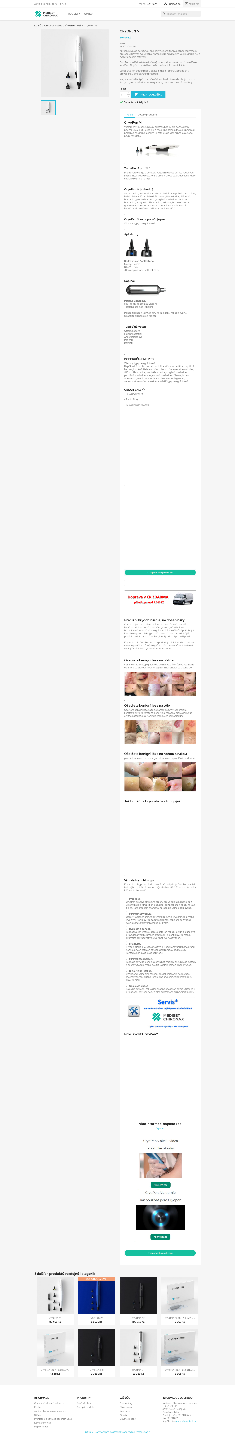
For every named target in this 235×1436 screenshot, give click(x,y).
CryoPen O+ (97, 1317)
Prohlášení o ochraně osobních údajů (53, 1418)
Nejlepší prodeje (85, 1407)
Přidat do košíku (148, 95)
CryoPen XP (138, 1317)
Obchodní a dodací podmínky (49, 1403)
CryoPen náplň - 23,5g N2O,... (180, 1369)
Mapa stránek (41, 1426)
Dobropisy (125, 1411)
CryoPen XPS (97, 1369)
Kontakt (89, 13)
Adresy (123, 1414)
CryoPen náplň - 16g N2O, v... (180, 1317)
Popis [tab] (129, 114)
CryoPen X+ (55, 1317)
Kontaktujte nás (42, 1422)
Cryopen (160, 1128)
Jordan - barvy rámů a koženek (49, 1411)
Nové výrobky (84, 1403)
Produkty (73, 13)
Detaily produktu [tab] (147, 114)
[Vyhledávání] (181, 14)
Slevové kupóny (128, 1418)
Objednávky (126, 1407)
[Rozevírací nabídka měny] (152, 4)
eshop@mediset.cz (186, 1421)
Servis (37, 1414)
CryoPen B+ (138, 1369)
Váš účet (126, 1398)
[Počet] (123, 94)
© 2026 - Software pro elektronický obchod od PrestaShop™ (117, 1432)
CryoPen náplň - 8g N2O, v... (55, 1369)
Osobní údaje (126, 1403)
